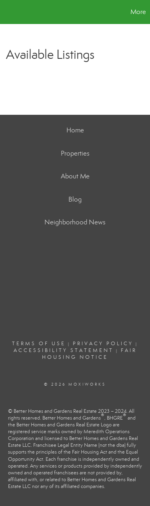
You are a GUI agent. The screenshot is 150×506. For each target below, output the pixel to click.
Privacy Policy (103, 343)
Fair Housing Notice (89, 353)
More (138, 12)
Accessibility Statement (64, 350)
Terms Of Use (39, 343)
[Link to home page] (7, 12)
